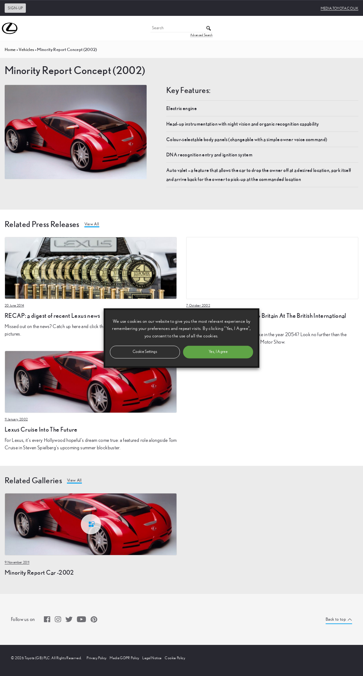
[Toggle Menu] (355, 28)
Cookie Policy (175, 658)
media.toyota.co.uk (339, 8)
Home (10, 49)
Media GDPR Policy (124, 658)
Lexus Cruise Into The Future (41, 429)
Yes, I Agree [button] (218, 352)
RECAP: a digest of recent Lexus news (52, 315)
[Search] (181, 28)
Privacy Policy (96, 658)
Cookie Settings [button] (145, 352)
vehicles (26, 49)
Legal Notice (152, 658)
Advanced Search (201, 35)
